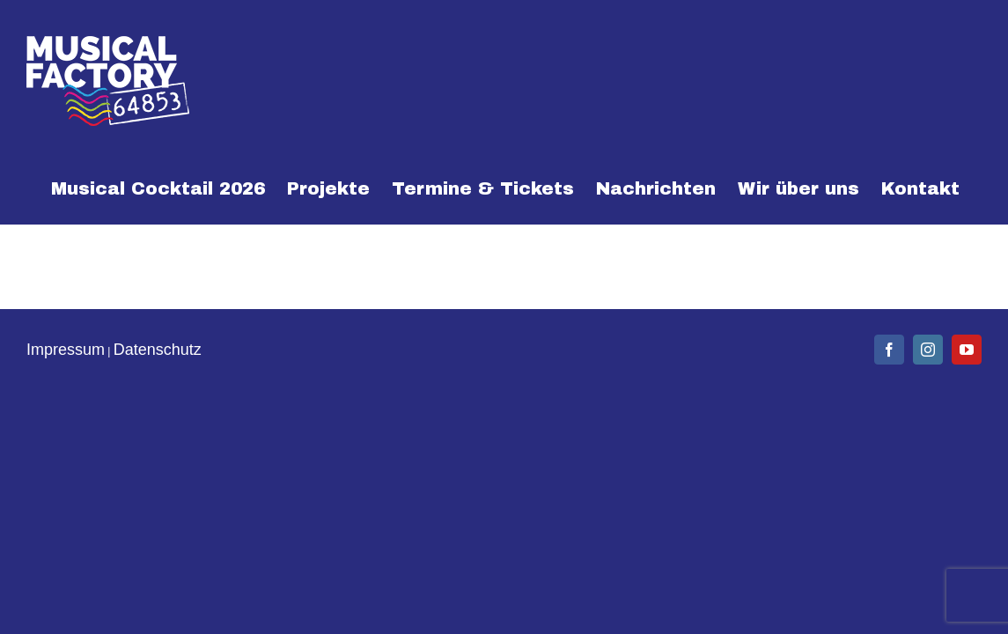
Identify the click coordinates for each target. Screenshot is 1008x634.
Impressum (65, 349)
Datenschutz (158, 349)
